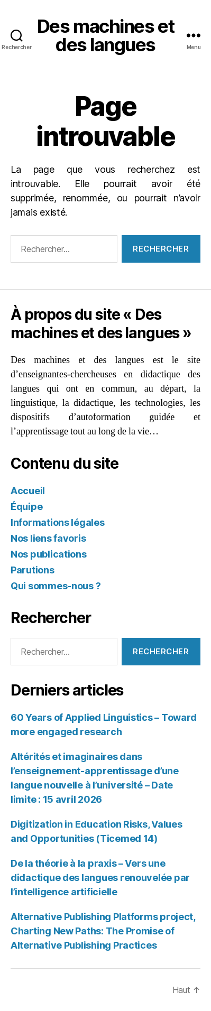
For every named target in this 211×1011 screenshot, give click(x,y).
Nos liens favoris (48, 538)
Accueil (28, 490)
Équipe (26, 506)
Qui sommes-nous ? (55, 585)
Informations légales (58, 522)
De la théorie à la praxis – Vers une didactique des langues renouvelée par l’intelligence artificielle (100, 877)
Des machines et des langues (105, 35)
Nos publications (49, 554)
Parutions (32, 570)
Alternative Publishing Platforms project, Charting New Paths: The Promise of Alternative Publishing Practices (103, 931)
